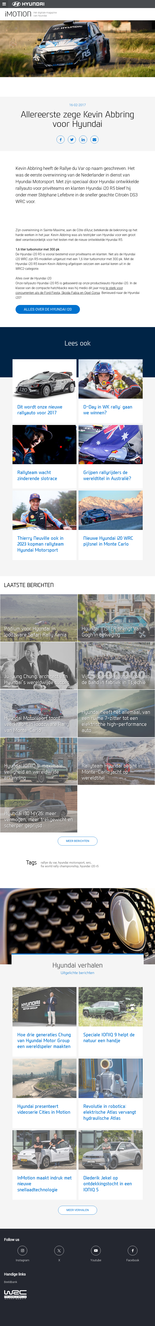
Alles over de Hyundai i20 (48, 309)
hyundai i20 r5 (89, 866)
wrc (88, 862)
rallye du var (49, 862)
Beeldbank (10, 1282)
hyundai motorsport (71, 862)
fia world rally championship (60, 866)
